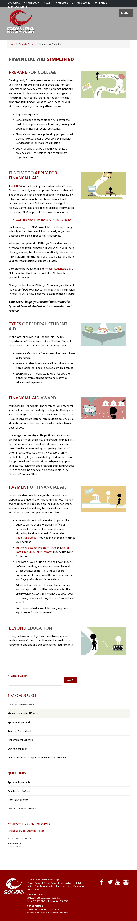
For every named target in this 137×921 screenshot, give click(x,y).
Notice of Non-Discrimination (41, 886)
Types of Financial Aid (19, 731)
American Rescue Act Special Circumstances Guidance (37, 757)
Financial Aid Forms (18, 799)
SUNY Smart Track (17, 748)
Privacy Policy (34, 883)
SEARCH (71, 679)
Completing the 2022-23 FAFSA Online (43, 220)
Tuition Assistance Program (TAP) (36, 547)
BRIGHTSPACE (31, 3)
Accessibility (63, 886)
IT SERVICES (61, 3)
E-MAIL (46, 3)
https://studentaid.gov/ (58, 268)
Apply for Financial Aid (19, 722)
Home (12, 44)
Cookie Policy (50, 883)
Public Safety (66, 883)
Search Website (20, 676)
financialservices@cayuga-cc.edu (26, 830)
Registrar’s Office (26, 537)
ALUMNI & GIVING (81, 3)
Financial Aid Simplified (21, 713)
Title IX (79, 883)
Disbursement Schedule (21, 739)
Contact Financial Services (22, 808)
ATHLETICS (101, 3)
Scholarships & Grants (19, 791)
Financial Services (27, 44)
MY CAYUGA (14, 3)
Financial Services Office (21, 704)
